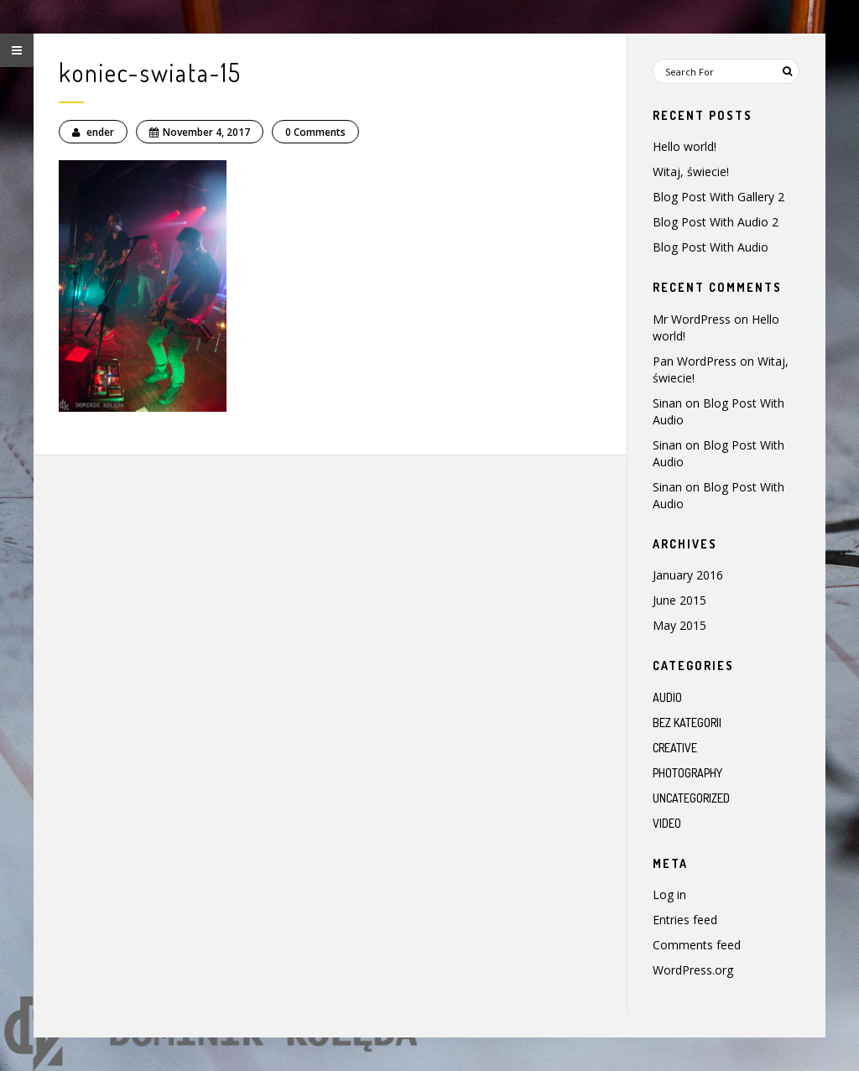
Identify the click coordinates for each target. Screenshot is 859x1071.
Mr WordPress (692, 319)
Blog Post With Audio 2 (715, 222)
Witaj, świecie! (691, 171)
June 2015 (679, 600)
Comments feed (697, 945)
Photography (687, 773)
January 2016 (688, 575)
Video (667, 823)
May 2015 (679, 625)
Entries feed (685, 920)
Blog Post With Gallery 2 (718, 197)
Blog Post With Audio (710, 247)
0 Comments (315, 132)
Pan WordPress (695, 361)
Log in (669, 894)
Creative (675, 748)
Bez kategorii (687, 722)
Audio (667, 697)
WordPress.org (693, 970)
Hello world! (684, 146)
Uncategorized (691, 798)
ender (93, 132)
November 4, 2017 (199, 132)
